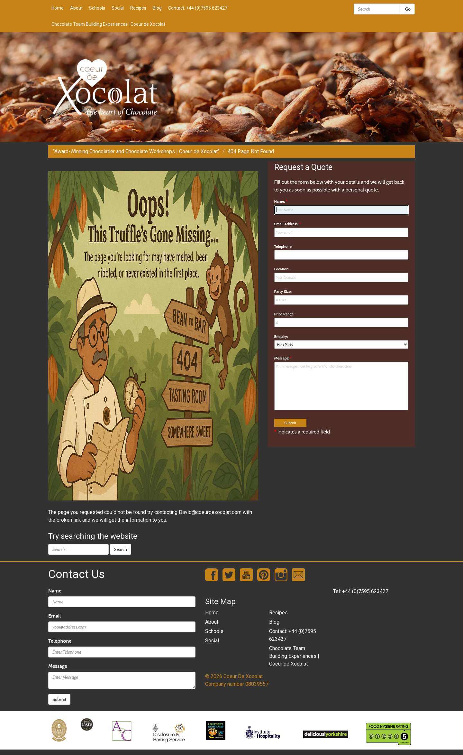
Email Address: (287, 223)
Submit (59, 699)
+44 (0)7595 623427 (365, 591)
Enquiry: (281, 336)
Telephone (59, 641)
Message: (283, 358)
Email (54, 616)
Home (57, 8)
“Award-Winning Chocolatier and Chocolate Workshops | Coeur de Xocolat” (136, 151)
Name (54, 591)
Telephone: (283, 246)
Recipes (138, 8)
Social (118, 8)
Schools (97, 8)
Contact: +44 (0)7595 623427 (197, 8)
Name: (281, 201)
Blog (157, 8)
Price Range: (284, 314)
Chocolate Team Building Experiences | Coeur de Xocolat (108, 24)
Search (120, 549)
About (76, 8)
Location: (281, 268)
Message (57, 666)
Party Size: (283, 291)
